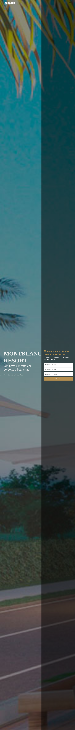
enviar (57, 379)
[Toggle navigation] (69, 3)
